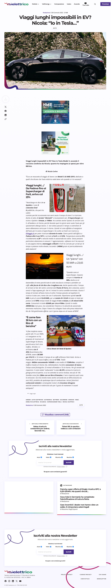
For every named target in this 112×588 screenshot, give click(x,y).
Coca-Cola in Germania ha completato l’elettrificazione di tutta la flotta (77, 498)
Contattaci (85, 579)
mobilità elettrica (32, 402)
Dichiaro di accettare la (55, 467)
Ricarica (58, 457)
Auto (55, 28)
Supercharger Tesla (54, 402)
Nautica (69, 457)
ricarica (43, 402)
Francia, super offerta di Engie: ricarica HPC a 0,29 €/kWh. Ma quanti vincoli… (80, 490)
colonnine (63, 400)
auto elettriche (37, 400)
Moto (48, 457)
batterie (56, 400)
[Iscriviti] (68, 462)
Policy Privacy (67, 574)
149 (66, 13)
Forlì (77, 400)
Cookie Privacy (86, 574)
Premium (105, 4)
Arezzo (28, 400)
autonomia (48, 400)
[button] (95, 4)
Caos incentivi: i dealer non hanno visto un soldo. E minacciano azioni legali (79, 506)
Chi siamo (102, 574)
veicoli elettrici (68, 402)
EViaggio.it (30, 234)
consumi (71, 400)
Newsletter (101, 579)
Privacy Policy (61, 466)
